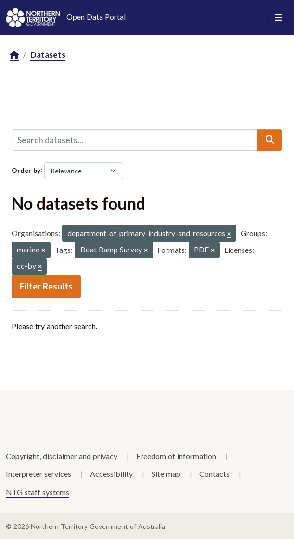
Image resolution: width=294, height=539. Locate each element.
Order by (26, 170)
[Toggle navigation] (278, 18)
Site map (166, 473)
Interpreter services (38, 473)
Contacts (214, 473)
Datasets (47, 55)
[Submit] (269, 139)
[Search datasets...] (135, 139)
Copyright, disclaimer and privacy (61, 455)
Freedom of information (176, 455)
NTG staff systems (37, 492)
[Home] (14, 55)
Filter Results (46, 286)
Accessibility (111, 473)
